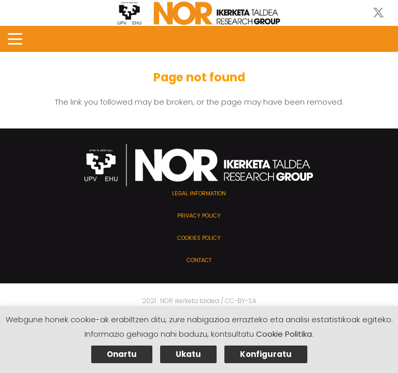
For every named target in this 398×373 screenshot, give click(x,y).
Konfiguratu (266, 354)
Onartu (122, 354)
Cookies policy (199, 238)
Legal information (199, 193)
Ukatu (188, 354)
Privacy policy (199, 216)
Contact (199, 260)
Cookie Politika (284, 333)
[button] (15, 39)
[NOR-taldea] (199, 13)
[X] (378, 13)
